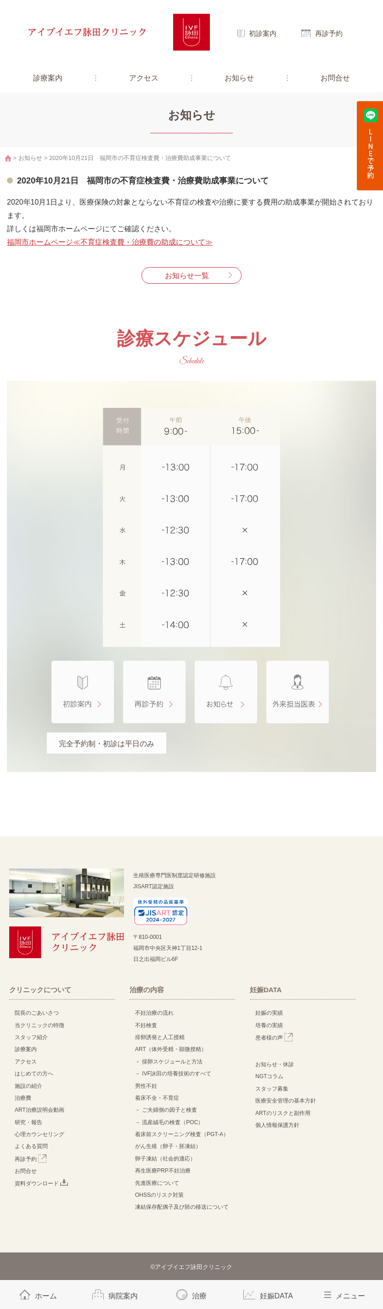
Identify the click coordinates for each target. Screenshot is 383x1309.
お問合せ (335, 78)
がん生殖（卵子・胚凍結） (168, 1146)
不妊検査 (146, 1025)
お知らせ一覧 (187, 276)
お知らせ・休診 (274, 1064)
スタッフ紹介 (31, 1037)
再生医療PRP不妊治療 (163, 1170)
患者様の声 (274, 1038)
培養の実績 (269, 1025)
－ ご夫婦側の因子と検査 (166, 1110)
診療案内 (47, 78)
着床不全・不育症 (157, 1098)
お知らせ (239, 78)
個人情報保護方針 (277, 1125)
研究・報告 (28, 1122)
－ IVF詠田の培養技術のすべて (173, 1073)
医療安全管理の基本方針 (285, 1101)
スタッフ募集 (271, 1089)
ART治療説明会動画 (39, 1110)
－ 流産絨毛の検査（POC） (169, 1122)
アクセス (143, 78)
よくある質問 (31, 1146)
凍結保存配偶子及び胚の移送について (182, 1207)
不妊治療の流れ (154, 1013)
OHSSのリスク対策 (159, 1195)
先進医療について (157, 1183)
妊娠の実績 (269, 1013)
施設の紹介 (28, 1086)
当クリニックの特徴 (42, 1025)
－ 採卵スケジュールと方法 (169, 1061)
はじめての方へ (34, 1073)
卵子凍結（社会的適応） (165, 1158)
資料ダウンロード (41, 1183)
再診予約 (329, 33)
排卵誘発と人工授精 (160, 1037)
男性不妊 (146, 1086)
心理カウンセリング (39, 1134)
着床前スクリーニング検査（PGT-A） (182, 1134)
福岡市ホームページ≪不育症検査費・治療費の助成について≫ (110, 242)
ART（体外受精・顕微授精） (171, 1049)
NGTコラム (269, 1076)
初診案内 (262, 33)
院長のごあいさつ (37, 1013)
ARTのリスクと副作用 (282, 1113)
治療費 (23, 1098)
